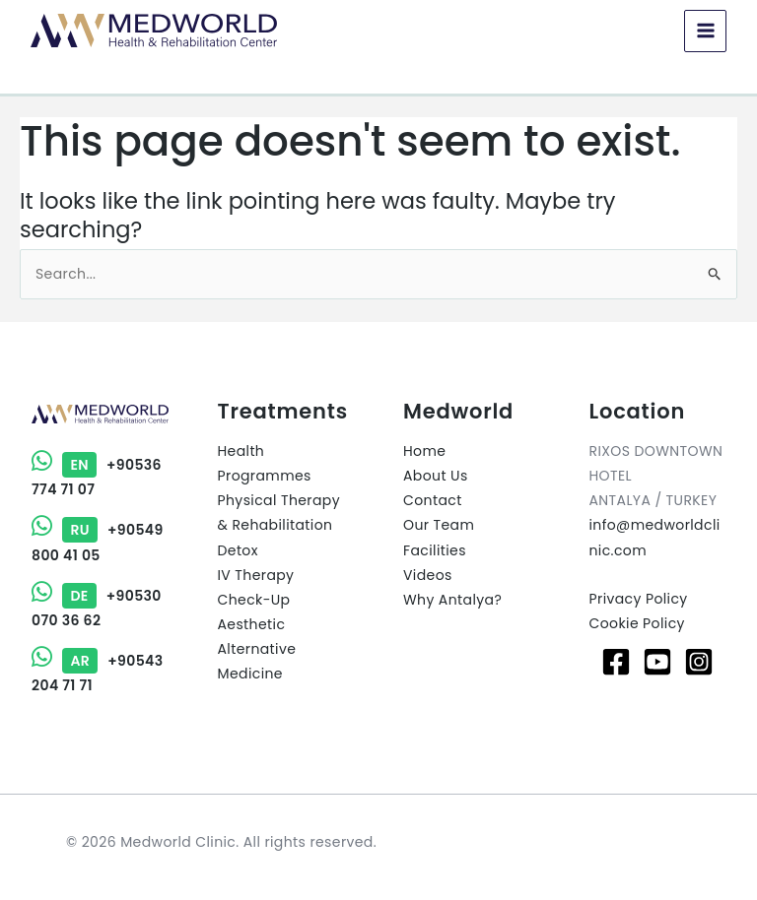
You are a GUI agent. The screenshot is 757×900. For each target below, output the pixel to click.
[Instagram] (699, 661)
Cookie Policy (637, 623)
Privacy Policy (638, 599)
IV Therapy (256, 575)
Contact (432, 500)
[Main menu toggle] (704, 31)
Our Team (438, 525)
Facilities (434, 550)
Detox (238, 550)
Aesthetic (252, 624)
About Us (435, 475)
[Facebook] (616, 661)
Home (424, 451)
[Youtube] (657, 661)
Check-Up (254, 600)
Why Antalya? (452, 600)
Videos (427, 575)
